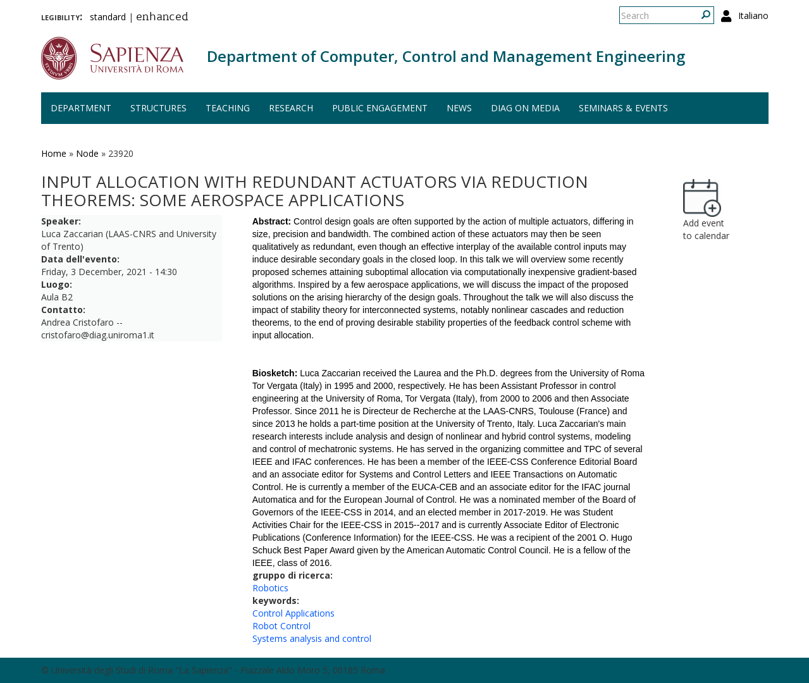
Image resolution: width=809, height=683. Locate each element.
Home (53, 153)
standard (108, 17)
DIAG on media (525, 108)
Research (291, 108)
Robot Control (281, 626)
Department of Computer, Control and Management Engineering (446, 56)
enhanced (162, 17)
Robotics (270, 588)
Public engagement (380, 108)
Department (81, 108)
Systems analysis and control (311, 638)
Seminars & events (623, 108)
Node (87, 153)
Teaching (228, 108)
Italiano (753, 15)
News (459, 108)
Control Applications (293, 613)
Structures (158, 108)
